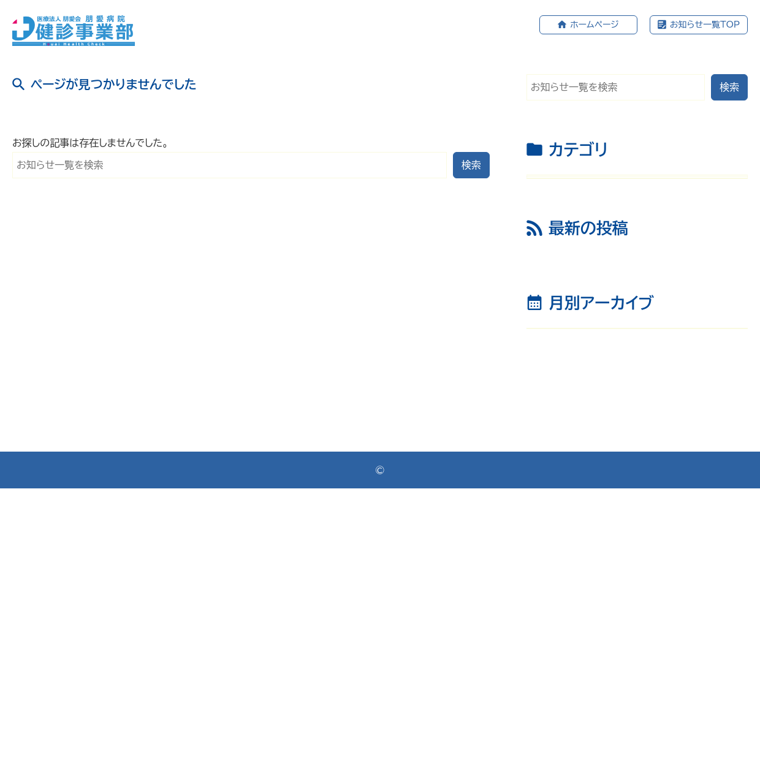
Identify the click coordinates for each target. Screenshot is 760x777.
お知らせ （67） (570, 192)
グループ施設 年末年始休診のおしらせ (627, 449)
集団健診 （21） (570, 254)
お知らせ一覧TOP (705, 24)
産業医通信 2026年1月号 (603, 359)
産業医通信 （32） (575, 223)
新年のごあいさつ (583, 389)
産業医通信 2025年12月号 (606, 419)
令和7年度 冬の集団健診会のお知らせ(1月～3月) (639, 488)
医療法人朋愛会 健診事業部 (385, 758)
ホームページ (594, 24)
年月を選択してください (585, 602)
